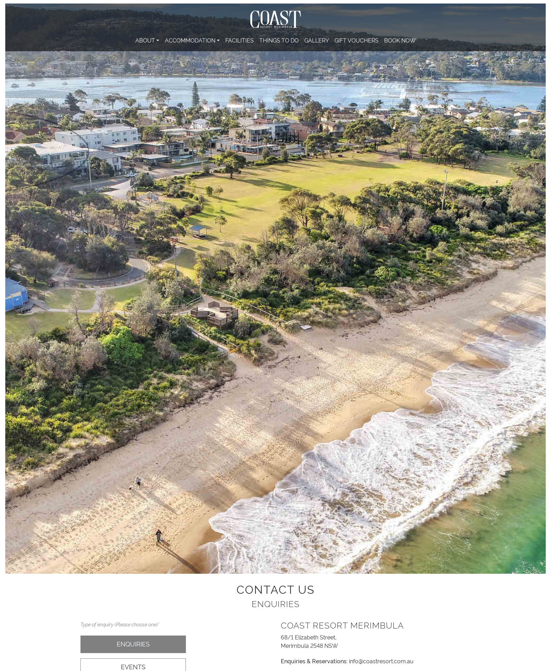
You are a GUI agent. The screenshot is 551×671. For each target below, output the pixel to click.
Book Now (400, 40)
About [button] (145, 40)
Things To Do (279, 40)
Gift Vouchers (356, 40)
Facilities (239, 40)
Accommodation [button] (190, 40)
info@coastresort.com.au (381, 661)
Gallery (316, 40)
